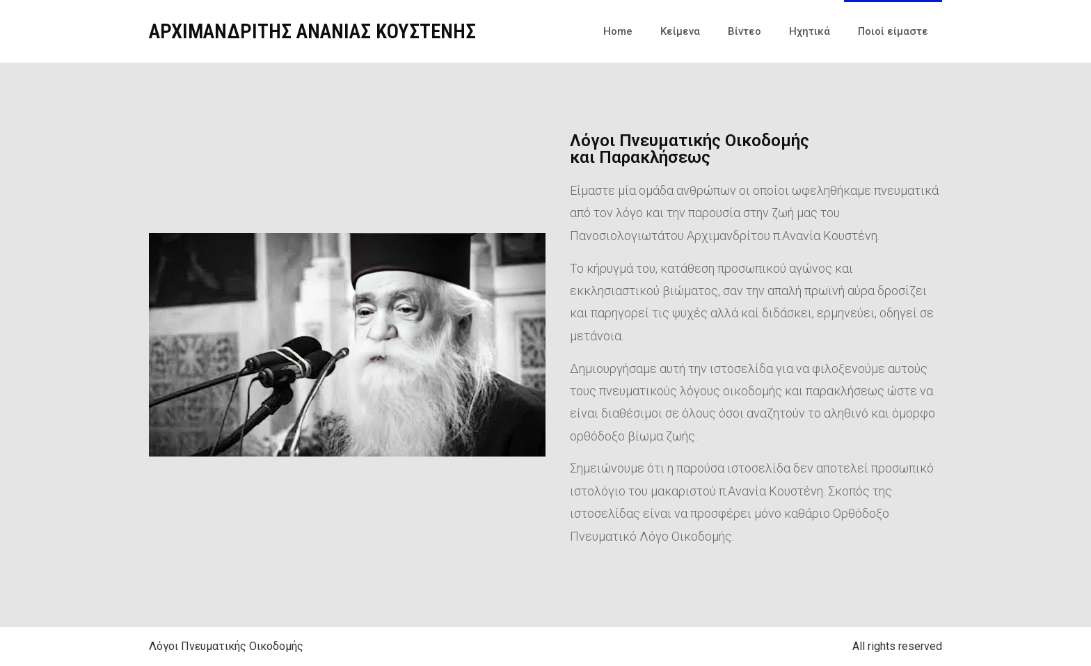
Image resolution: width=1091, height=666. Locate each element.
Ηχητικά (809, 31)
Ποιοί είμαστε (893, 31)
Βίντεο (744, 31)
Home (617, 31)
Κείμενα (680, 31)
